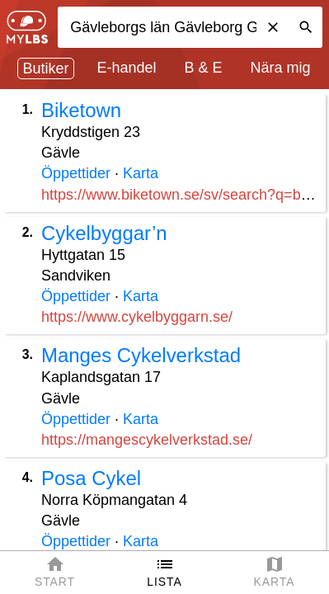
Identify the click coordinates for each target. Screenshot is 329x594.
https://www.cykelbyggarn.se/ (137, 317)
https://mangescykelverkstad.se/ (146, 439)
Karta (140, 173)
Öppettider (75, 173)
